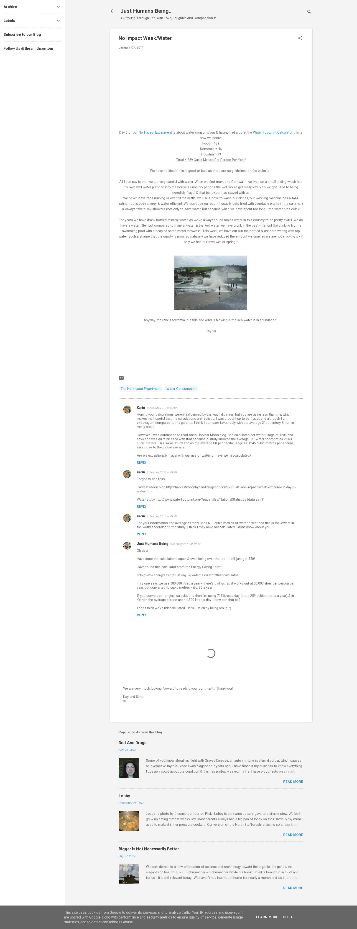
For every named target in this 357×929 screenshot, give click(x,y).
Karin (141, 408)
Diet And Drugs (132, 742)
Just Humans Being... (146, 11)
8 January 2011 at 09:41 (162, 516)
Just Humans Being (152, 544)
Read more (293, 782)
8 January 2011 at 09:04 (162, 407)
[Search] (309, 12)
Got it (288, 917)
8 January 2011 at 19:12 (185, 544)
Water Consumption (181, 389)
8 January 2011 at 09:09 (162, 472)
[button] (300, 38)
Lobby (124, 795)
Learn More (267, 917)
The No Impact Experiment (141, 389)
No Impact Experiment (155, 132)
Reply (141, 462)
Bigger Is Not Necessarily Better (149, 848)
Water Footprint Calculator (273, 132)
